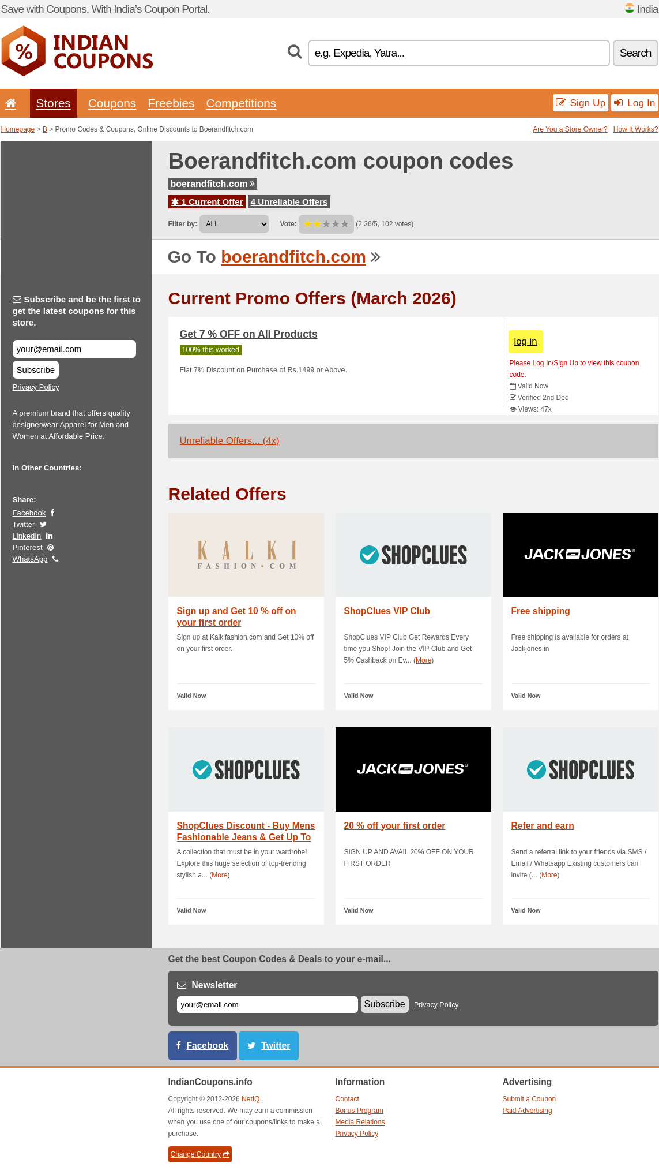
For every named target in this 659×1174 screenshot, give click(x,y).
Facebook (29, 513)
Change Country (200, 1154)
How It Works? (635, 129)
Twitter (24, 524)
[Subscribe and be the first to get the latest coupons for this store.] (74, 349)
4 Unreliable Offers (289, 202)
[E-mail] (267, 1004)
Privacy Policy (36, 387)
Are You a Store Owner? (570, 129)
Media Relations (360, 1122)
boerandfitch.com (213, 184)
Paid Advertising (527, 1110)
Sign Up (581, 103)
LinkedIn (27, 536)
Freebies (171, 103)
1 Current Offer (207, 202)
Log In (634, 103)
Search (636, 53)
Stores (53, 103)
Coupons (112, 103)
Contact (347, 1099)
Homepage (18, 129)
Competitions (241, 103)
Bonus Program (359, 1110)
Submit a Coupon (529, 1099)
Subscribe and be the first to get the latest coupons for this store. (77, 310)
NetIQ (250, 1099)
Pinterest (28, 547)
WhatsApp (30, 559)
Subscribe (36, 370)
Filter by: (183, 224)
